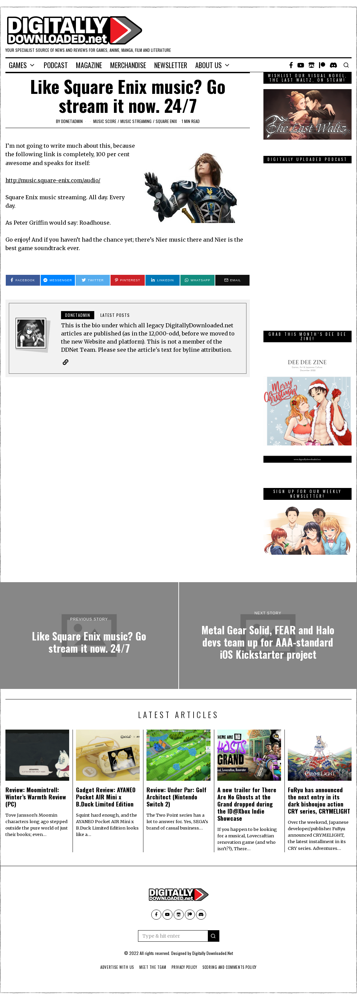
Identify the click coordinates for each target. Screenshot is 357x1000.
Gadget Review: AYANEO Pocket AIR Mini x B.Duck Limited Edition (106, 796)
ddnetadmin (72, 121)
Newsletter (170, 65)
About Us (208, 65)
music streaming (136, 121)
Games (18, 65)
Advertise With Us (113, 967)
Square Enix (166, 121)
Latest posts (115, 315)
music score (104, 121)
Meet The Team (151, 967)
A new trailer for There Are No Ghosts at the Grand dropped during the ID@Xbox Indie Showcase (246, 803)
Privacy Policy (184, 967)
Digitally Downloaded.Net (212, 953)
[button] (213, 936)
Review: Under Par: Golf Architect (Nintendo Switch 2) (176, 796)
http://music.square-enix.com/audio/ (55, 180)
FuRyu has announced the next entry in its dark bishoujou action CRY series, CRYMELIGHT (319, 800)
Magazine (89, 65)
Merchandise (128, 65)
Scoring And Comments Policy (233, 967)
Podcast (56, 65)
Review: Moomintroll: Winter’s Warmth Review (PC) (35, 796)
